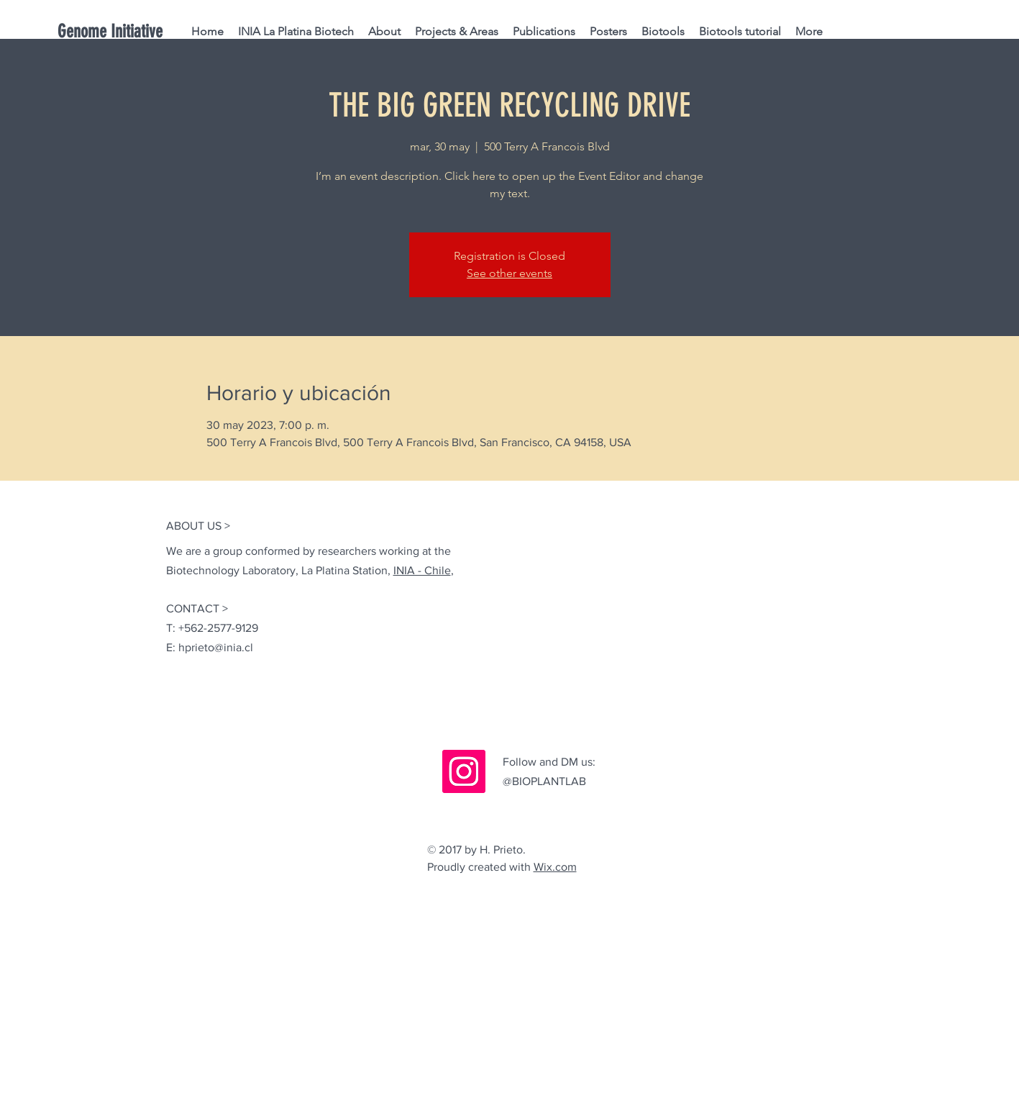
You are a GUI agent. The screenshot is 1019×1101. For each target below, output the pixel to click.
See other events (509, 273)
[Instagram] (463, 771)
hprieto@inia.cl (215, 647)
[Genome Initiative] (132, 31)
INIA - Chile (422, 570)
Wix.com (555, 867)
